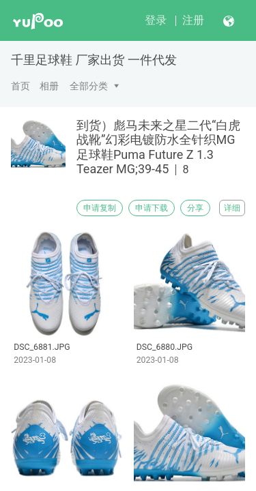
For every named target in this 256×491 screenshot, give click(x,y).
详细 (232, 208)
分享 (195, 208)
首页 (20, 85)
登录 (156, 20)
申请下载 (151, 208)
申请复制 (99, 208)
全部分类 (89, 85)
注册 (193, 20)
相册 (49, 85)
